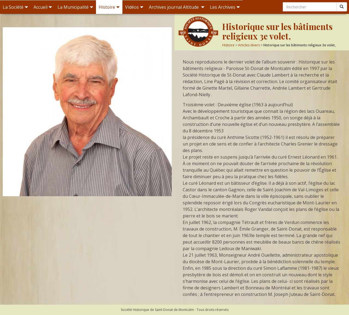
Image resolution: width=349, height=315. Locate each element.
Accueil (43, 7)
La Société (15, 7)
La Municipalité (75, 7)
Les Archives (225, 7)
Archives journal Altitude (176, 7)
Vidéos (134, 7)
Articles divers (249, 45)
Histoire (109, 7)
